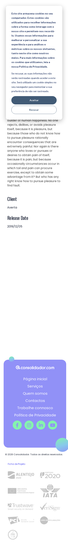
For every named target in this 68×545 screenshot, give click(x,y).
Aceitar (34, 100)
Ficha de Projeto (16, 464)
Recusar (34, 109)
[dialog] (34, 63)
